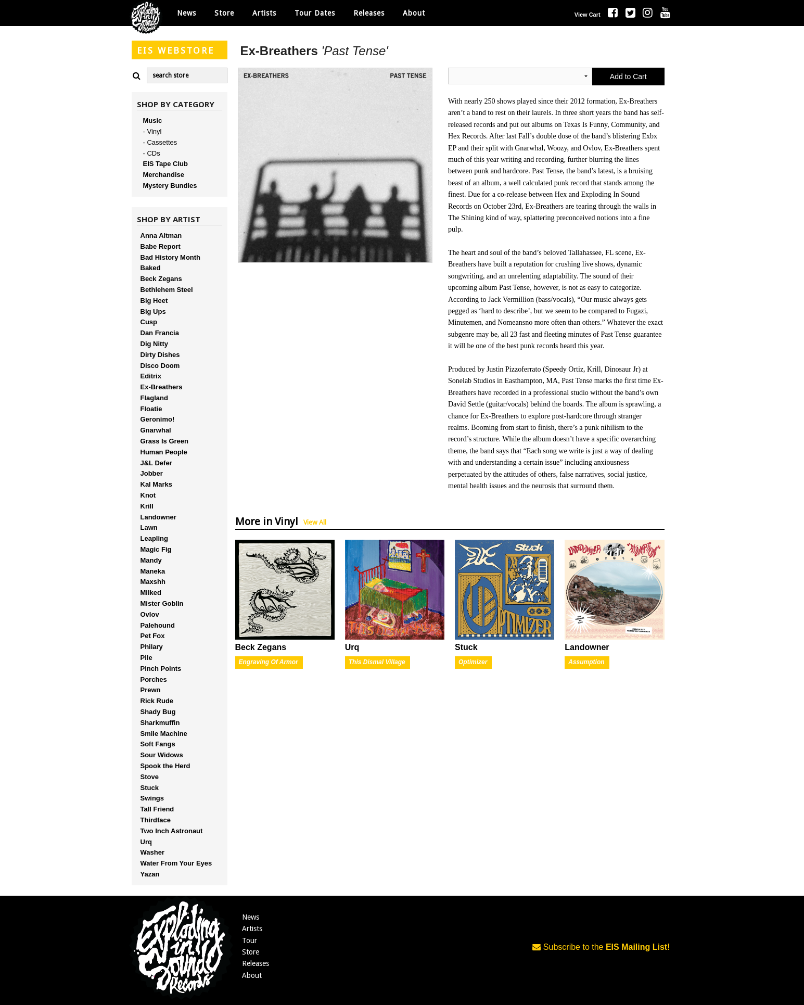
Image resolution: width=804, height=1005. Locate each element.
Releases (369, 13)
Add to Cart (628, 76)
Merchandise (163, 175)
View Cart (588, 14)
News (186, 13)
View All (314, 522)
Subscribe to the (601, 947)
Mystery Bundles (170, 185)
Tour (249, 940)
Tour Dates (315, 13)
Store (250, 952)
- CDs (151, 153)
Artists (252, 928)
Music (152, 120)
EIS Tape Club (165, 164)
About (414, 13)
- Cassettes (160, 142)
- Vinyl (152, 131)
